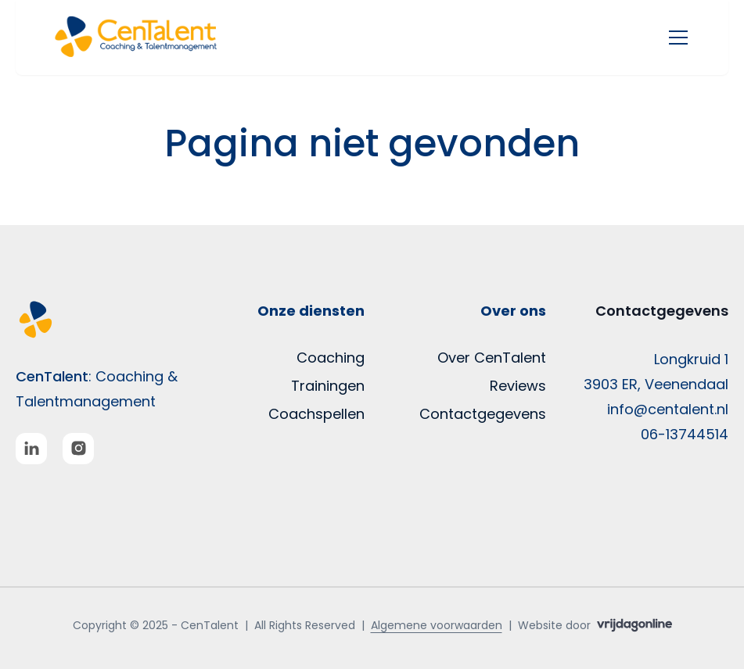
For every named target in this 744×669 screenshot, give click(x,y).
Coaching (331, 357)
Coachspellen (316, 414)
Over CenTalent (491, 357)
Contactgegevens (482, 414)
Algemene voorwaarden (436, 625)
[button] (151, 38)
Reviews (518, 385)
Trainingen (328, 385)
